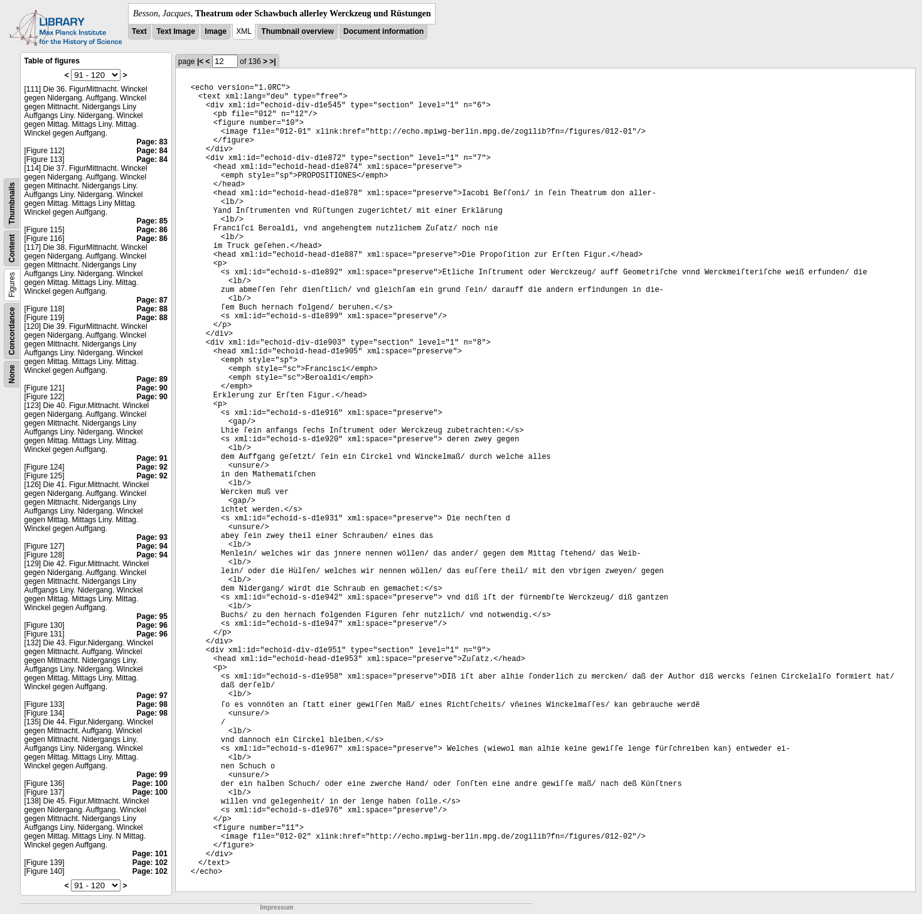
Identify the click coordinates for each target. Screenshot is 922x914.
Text (139, 31)
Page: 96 (151, 625)
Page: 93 (151, 537)
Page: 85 (151, 221)
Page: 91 (151, 458)
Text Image (175, 31)
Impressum (276, 907)
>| (272, 61)
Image (216, 31)
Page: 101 (150, 853)
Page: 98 (151, 704)
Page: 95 (151, 616)
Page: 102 (150, 862)
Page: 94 (151, 546)
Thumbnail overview (297, 31)
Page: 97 (151, 695)
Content (12, 248)
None (12, 374)
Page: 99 (151, 774)
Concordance (12, 331)
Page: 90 (151, 388)
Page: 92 (151, 467)
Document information (383, 31)
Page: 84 (151, 150)
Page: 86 (151, 229)
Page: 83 (151, 141)
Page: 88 (151, 308)
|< (200, 61)
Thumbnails (12, 203)
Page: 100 (150, 783)
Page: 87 (151, 300)
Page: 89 (151, 379)
